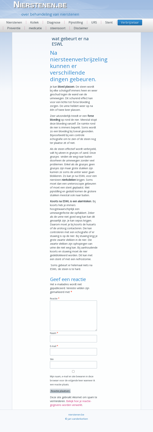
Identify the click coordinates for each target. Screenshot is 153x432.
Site (52, 359)
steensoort (57, 28)
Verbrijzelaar (130, 22)
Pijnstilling (76, 22)
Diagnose (53, 22)
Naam (54, 333)
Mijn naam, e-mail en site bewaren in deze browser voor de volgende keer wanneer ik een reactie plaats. (72, 380)
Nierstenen (14, 22)
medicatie (35, 28)
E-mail (54, 346)
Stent (109, 22)
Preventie (13, 28)
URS (94, 22)
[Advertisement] (26, 90)
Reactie (54, 298)
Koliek (34, 22)
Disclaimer (81, 28)
